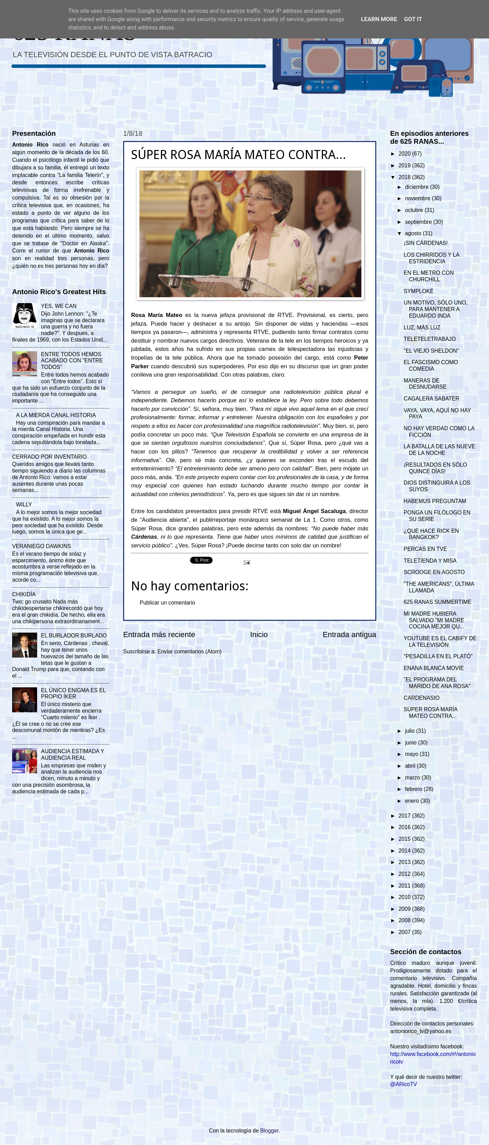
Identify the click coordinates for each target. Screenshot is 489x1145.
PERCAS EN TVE (425, 549)
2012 (405, 874)
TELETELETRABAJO (430, 339)
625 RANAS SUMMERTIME (437, 602)
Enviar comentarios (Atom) (189, 651)
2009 (405, 909)
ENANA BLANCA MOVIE (434, 668)
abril (411, 766)
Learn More (379, 19)
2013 (405, 862)
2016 (405, 827)
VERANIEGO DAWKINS (41, 546)
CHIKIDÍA (24, 594)
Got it (413, 19)
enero (412, 801)
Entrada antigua (349, 634)
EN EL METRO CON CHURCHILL (429, 276)
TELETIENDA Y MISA (430, 561)
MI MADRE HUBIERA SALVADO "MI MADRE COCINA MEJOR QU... (434, 620)
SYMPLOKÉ (419, 291)
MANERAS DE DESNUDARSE (425, 384)
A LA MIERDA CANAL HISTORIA (56, 415)
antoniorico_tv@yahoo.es (421, 1031)
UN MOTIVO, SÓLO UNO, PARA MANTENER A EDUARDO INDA (435, 309)
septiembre (419, 222)
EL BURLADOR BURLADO (74, 635)
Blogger (269, 1131)
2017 (405, 816)
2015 (405, 839)
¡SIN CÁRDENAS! (426, 243)
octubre (414, 210)
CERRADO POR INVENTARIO (49, 457)
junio (411, 743)
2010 (405, 897)
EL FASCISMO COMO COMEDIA (431, 365)
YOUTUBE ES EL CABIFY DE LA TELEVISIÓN (440, 641)
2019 (405, 165)
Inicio (259, 634)
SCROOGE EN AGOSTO (434, 572)
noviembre (418, 198)
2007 (405, 932)
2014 (405, 851)
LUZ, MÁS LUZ (422, 328)
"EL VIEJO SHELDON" (431, 351)
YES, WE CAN (58, 306)
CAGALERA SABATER (431, 399)
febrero (414, 789)
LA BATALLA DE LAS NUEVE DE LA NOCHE (439, 449)
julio (410, 731)
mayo (412, 754)
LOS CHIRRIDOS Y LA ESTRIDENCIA (431, 258)
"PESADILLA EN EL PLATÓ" (438, 656)
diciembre (417, 187)
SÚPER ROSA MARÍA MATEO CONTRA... (430, 712)
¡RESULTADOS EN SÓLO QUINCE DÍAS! (435, 468)
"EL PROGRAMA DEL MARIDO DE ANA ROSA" (437, 683)
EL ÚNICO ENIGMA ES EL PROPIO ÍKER (73, 693)
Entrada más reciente (159, 634)
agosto (414, 233)
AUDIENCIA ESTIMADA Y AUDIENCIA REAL (72, 754)
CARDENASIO (421, 698)
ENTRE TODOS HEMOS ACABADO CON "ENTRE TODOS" (72, 360)
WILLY (24, 505)
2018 (405, 177)
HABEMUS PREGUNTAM (435, 501)
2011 (405, 886)
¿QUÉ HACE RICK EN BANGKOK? (431, 534)
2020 (405, 154)
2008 (405, 920)
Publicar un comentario (167, 603)
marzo (413, 778)
